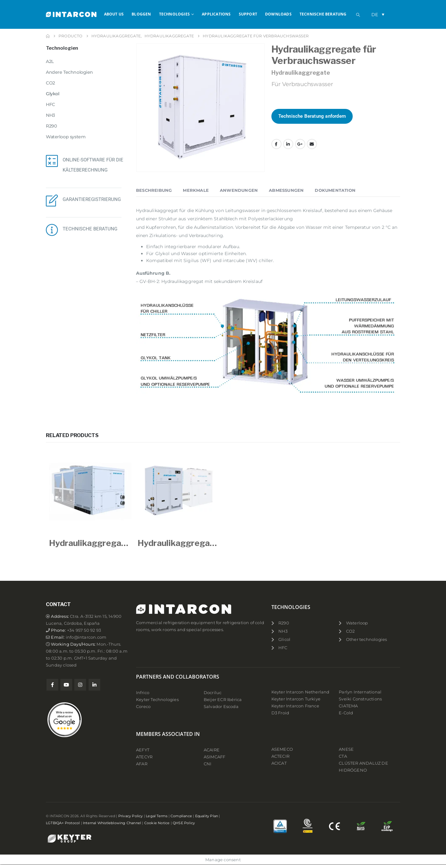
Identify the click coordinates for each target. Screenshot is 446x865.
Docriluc (213, 692)
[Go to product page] (90, 491)
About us (114, 14)
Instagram (80, 685)
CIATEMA (348, 706)
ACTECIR (280, 756)
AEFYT (142, 750)
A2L (50, 61)
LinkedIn (288, 144)
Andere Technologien (69, 72)
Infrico (142, 692)
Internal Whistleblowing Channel (112, 823)
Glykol (52, 94)
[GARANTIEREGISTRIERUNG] (52, 200)
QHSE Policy (184, 823)
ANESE (346, 749)
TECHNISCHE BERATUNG (90, 229)
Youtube (66, 685)
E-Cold (346, 713)
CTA (343, 756)
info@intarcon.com (86, 637)
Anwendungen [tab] (239, 190)
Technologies (174, 14)
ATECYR (144, 757)
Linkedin (94, 685)
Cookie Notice (157, 823)
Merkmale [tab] (196, 190)
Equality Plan (206, 816)
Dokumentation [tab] (335, 190)
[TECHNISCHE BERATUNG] (52, 230)
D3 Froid (280, 713)
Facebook (276, 144)
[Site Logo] (71, 14)
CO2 (50, 83)
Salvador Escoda (221, 706)
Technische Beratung (323, 14)
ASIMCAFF (215, 757)
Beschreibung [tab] (154, 190)
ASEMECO (282, 749)
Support (248, 14)
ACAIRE (212, 750)
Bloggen (141, 14)
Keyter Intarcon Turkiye (296, 699)
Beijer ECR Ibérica (223, 699)
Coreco (143, 706)
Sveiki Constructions (360, 699)
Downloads (278, 14)
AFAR (142, 764)
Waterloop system (65, 137)
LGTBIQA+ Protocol (63, 823)
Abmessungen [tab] (286, 190)
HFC (50, 104)
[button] (358, 14)
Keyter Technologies (157, 699)
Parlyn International (360, 692)
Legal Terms (156, 816)
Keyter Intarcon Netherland (300, 692)
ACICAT (279, 763)
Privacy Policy (130, 816)
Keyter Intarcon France (295, 706)
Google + (300, 144)
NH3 (50, 115)
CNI (208, 764)
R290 (51, 126)
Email (312, 144)
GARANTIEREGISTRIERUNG (92, 199)
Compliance (181, 816)
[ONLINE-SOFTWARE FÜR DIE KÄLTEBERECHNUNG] (52, 161)
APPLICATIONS (216, 14)
